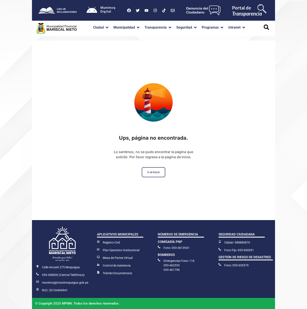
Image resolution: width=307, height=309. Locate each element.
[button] (101, 27)
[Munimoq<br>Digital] (92, 10)
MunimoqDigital (107, 9)
